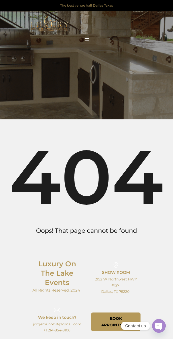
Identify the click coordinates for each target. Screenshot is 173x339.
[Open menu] (86, 39)
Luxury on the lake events (57, 272)
